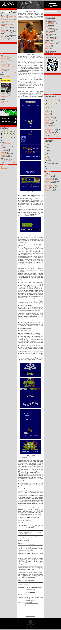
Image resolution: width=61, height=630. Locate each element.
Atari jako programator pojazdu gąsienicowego (8, 34)
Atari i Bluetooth (47, 175)
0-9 (2, 131)
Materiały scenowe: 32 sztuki (5, 94)
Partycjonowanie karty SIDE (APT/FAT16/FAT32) (8, 66)
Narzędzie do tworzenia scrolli (5, 57)
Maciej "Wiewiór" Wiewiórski (49, 116)
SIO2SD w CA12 (47, 177)
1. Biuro (47, 144)
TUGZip (10, 143)
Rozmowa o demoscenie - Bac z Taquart (7, 19)
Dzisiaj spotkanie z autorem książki (6, 31)
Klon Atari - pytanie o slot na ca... (50, 38)
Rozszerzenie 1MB (48, 182)
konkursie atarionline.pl (26, 15)
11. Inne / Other (47, 48)
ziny (53, 107)
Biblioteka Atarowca (3, 78)
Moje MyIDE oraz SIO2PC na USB (50, 183)
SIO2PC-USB (47, 176)
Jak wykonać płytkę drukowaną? (50, 185)
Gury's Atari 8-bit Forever (4, 101)
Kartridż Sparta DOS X (4, 58)
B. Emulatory (47, 157)
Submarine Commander (4, 146)
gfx (59, 100)
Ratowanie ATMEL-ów (48, 178)
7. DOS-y (47, 153)
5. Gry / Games (47, 44)
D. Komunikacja (48, 160)
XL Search (2, 104)
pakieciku (29, 520)
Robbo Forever (3, 151)
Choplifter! (2, 148)
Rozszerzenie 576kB (48, 186)
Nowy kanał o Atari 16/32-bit (5, 27)
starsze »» (14, 162)
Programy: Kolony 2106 (48, 131)
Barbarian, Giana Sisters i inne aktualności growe (8, 16)
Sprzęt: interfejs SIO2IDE (49, 136)
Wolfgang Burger (47, 111)
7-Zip (8, 143)
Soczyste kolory (47, 187)
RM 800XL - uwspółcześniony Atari (50, 29)
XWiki (2, 100)
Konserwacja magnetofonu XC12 (6, 60)
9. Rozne (47, 156)
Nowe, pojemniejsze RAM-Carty (50, 129)
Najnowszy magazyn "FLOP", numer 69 (7, 24)
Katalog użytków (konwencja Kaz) (50, 140)
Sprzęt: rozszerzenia (48, 132)
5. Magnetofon (48, 150)
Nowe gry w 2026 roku (4, 56)
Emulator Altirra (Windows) (5, 77)
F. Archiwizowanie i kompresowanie (51, 163)
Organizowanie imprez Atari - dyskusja (6, 166)
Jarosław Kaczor (47, 123)
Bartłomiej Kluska (48, 122)
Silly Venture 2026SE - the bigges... (50, 23)
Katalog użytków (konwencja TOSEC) (51, 167)
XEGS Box (47, 188)
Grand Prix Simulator (4, 160)
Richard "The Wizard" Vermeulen (50, 115)
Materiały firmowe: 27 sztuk (5, 95)
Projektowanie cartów (48, 179)
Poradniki (1, 55)
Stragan (46, 128)
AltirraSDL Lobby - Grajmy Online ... (50, 17)
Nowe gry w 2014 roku (4, 69)
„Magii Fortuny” (23, 312)
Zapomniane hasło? (48, 6)
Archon (2, 155)
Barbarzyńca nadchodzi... (5, 35)
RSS (14, 12)
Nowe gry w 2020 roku (4, 61)
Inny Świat (2, 159)
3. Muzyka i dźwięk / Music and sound (51, 42)
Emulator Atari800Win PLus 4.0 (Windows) (7, 75)
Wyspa (2, 154)
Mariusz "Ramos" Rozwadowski (50, 112)
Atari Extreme (3, 38)
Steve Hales (47, 125)
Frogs (2, 147)
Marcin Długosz (47, 114)
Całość (2, 143)
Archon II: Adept (3, 153)
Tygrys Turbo (47, 180)
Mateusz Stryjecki (48, 113)
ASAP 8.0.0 (2, 39)
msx (56, 103)
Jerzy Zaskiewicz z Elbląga (49, 20)
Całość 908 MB (48, 166)
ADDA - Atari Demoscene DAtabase (50, 96)
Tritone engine (3, 70)
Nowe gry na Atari (48, 26)
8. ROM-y (47, 154)
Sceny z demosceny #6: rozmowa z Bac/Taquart (8, 21)
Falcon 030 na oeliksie (48, 32)
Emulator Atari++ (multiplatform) (5, 76)
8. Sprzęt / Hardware (48, 46)
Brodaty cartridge (3, 30)
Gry (47, 13)
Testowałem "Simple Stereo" (49, 181)
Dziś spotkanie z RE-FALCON (5, 37)
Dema (53, 13)
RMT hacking (47, 35)
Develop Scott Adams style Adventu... (51, 36)
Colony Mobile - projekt (4, 168)
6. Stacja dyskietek (48, 151)
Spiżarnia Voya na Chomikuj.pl (5, 97)
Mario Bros (2, 150)
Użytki (50, 13)
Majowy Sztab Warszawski (49, 33)
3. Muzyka (47, 147)
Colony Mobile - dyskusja (4, 167)
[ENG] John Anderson (48, 124)
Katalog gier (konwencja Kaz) (5, 127)
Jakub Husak (47, 119)
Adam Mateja (47, 118)
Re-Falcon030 (3, 36)
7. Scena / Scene (47, 45)
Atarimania (2, 102)
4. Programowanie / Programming (50, 43)
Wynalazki (46, 173)
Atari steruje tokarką (48, 190)
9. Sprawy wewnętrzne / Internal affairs (51, 47)
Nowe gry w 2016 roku (4, 65)
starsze (15, 72)
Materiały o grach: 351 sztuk (5, 96)
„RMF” (42, 198)
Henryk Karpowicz (48, 121)
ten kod (36, 260)
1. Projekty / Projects (48, 41)
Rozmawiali (46, 110)
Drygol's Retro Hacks (4, 103)
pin (26, 592)
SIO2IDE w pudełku (48, 189)
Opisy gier (2, 145)
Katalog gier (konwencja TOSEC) (5, 141)
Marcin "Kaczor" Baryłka (49, 117)
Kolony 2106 (3, 152)
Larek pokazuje (3, 63)
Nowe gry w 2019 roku (4, 62)
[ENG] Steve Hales (48, 120)
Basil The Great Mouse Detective (6, 157)
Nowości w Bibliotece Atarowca (5, 32)
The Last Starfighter (4, 156)
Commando (2, 149)
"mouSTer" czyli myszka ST (49, 130)
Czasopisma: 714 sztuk (4, 93)
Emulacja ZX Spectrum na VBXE (6, 64)
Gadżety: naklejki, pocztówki (49, 133)
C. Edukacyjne (48, 159)
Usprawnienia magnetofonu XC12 (6, 59)
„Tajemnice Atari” (20, 318)
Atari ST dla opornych (4, 68)
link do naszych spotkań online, (50, 56)
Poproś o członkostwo (54, 6)
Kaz (26, 527)
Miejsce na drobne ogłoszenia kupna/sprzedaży (52, 134)
